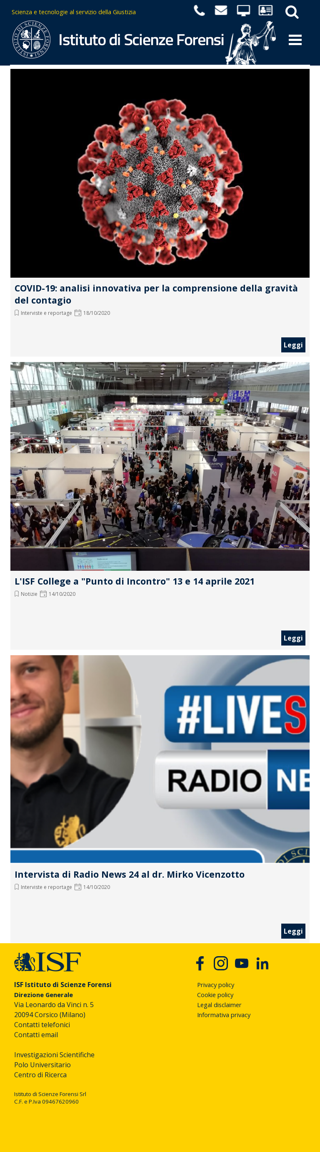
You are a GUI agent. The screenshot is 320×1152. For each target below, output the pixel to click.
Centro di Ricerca (40, 1074)
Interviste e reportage (46, 312)
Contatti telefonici (42, 1024)
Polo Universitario (42, 1064)
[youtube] (241, 963)
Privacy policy (215, 984)
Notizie (29, 594)
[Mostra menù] (295, 40)
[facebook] (200, 963)
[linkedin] (262, 963)
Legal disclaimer (219, 1004)
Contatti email (36, 1034)
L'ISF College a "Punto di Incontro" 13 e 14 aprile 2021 (135, 581)
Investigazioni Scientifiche (54, 1054)
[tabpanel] (98, 12)
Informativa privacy (223, 1014)
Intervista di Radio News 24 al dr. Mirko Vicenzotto (130, 874)
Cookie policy (215, 994)
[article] (160, 211)
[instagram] (220, 963)
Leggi (293, 344)
